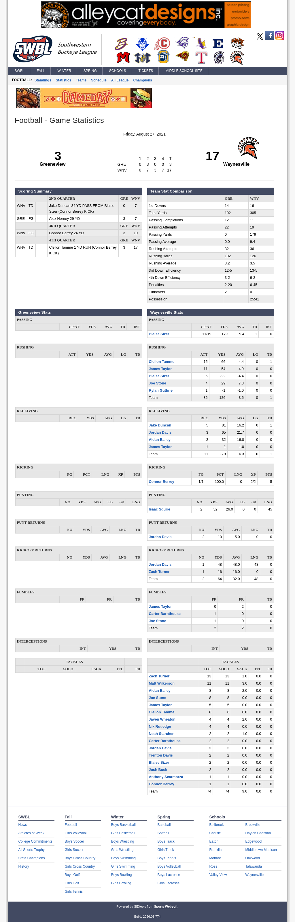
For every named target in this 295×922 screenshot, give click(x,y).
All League (120, 80)
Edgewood (253, 841)
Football (71, 825)
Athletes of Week (31, 833)
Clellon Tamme (162, 362)
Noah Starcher (161, 734)
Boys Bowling (121, 875)
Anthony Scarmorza (166, 777)
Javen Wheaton (162, 719)
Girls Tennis (74, 891)
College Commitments (35, 841)
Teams (81, 80)
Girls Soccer (74, 850)
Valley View (218, 875)
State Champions (31, 858)
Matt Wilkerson (162, 683)
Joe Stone (157, 383)
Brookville (252, 825)
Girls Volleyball (76, 833)
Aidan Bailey (160, 440)
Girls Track (166, 850)
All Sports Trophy (31, 850)
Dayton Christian (258, 833)
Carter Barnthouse (165, 614)
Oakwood (252, 858)
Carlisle (215, 833)
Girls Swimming (123, 866)
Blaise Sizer (159, 334)
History (23, 866)
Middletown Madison (261, 850)
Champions (142, 80)
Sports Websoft (165, 906)
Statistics (63, 80)
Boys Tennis (167, 858)
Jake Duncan (160, 425)
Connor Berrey (161, 482)
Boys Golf (72, 875)
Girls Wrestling (122, 850)
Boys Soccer (74, 841)
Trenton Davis (161, 755)
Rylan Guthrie (161, 390)
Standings (43, 80)
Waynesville (254, 875)
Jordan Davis (160, 432)
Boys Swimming (123, 858)
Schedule (98, 80)
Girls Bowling (121, 883)
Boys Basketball (123, 825)
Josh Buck (158, 770)
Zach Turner (159, 572)
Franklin (215, 850)
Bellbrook (216, 825)
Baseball (164, 825)
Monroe (215, 858)
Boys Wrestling (122, 841)
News (22, 825)
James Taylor (160, 369)
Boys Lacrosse (169, 875)
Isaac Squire (159, 509)
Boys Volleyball (169, 866)
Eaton (213, 841)
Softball (163, 833)
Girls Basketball (123, 833)
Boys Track (166, 841)
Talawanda (253, 866)
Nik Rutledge (160, 727)
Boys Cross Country (80, 858)
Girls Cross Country (80, 866)
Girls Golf (72, 883)
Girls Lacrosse (169, 883)
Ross (213, 866)
